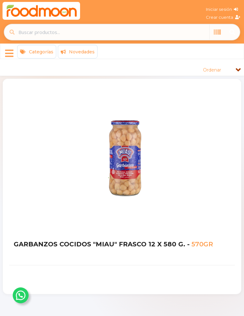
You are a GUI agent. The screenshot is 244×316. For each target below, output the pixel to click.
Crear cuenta (223, 17)
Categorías (36, 52)
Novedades (78, 52)
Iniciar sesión (222, 9)
